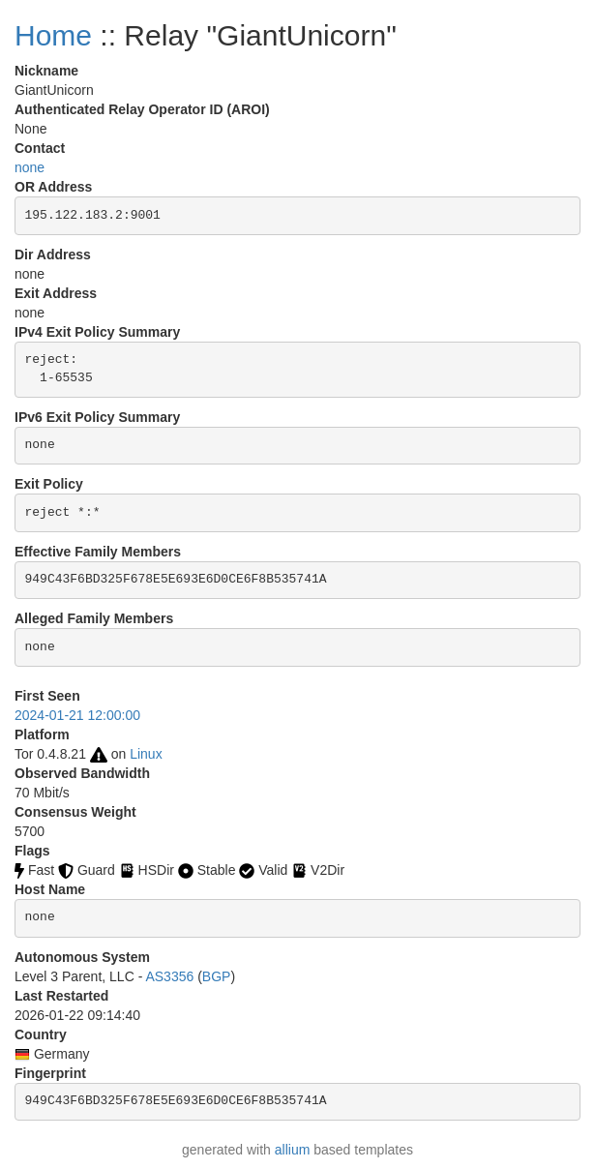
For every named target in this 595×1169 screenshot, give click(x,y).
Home (53, 35)
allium (293, 1149)
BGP (216, 976)
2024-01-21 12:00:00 (77, 715)
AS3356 (169, 976)
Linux (146, 754)
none (30, 167)
